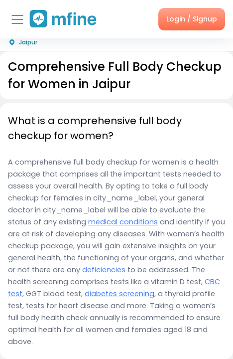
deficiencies (104, 270)
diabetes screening (119, 294)
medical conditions (123, 222)
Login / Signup (191, 19)
